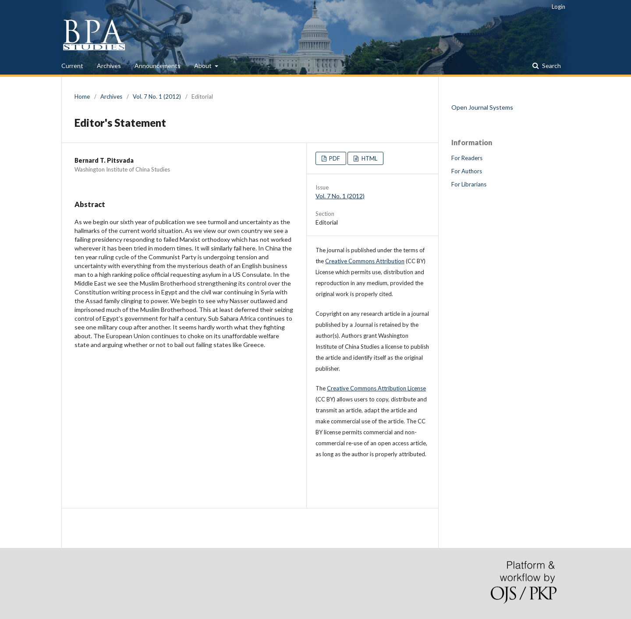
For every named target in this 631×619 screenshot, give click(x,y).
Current (72, 65)
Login (558, 6)
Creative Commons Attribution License (376, 388)
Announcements (158, 65)
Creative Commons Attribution (364, 261)
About (203, 65)
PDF (334, 158)
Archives (109, 65)
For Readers (466, 157)
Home (82, 96)
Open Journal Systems (482, 107)
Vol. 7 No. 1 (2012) (157, 96)
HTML (368, 158)
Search (551, 65)
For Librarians (468, 184)
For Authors (466, 171)
